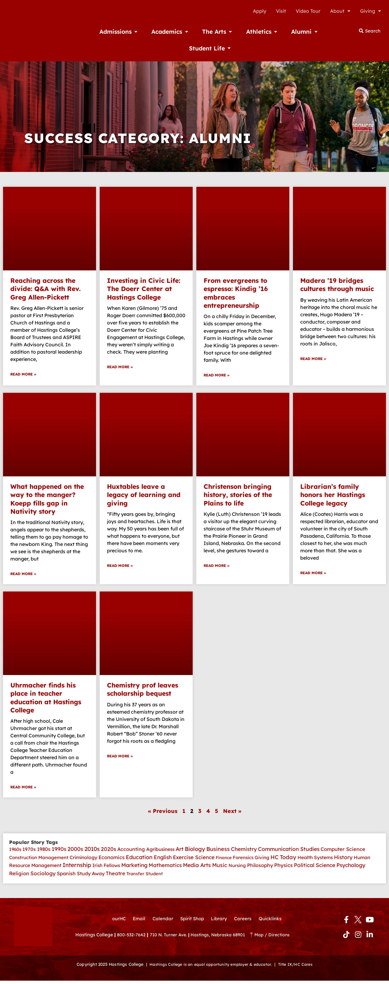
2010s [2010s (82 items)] (92, 851)
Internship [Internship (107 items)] (77, 868)
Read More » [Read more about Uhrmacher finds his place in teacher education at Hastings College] (23, 789)
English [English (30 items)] (163, 859)
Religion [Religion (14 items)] (19, 876)
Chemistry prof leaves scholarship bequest (142, 690)
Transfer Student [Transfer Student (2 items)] (144, 876)
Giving (370, 11)
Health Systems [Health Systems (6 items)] (315, 860)
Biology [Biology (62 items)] (195, 851)
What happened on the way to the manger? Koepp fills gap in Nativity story (47, 499)
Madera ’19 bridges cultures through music (337, 284)
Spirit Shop (192, 922)
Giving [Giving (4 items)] (262, 860)
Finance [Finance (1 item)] (224, 860)
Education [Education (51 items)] (139, 859)
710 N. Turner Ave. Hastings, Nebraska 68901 (203, 939)
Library (220, 922)
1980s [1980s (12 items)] (43, 851)
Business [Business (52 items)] (218, 851)
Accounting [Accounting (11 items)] (131, 851)
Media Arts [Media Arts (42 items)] (197, 868)
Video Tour (308, 11)
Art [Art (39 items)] (180, 851)
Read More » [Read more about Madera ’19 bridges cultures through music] (313, 359)
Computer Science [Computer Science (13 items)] (343, 851)
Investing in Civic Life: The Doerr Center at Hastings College (143, 288)
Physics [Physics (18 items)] (283, 868)
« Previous (162, 812)
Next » (232, 812)
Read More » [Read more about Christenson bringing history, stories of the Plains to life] (216, 566)
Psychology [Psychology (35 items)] (350, 868)
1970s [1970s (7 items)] (29, 851)
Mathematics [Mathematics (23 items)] (165, 868)
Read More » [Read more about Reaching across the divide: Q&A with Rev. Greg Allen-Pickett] (23, 374)
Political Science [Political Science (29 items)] (314, 868)
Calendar (161, 922)
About (340, 11)
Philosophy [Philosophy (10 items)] (260, 868)
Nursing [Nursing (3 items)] (237, 868)
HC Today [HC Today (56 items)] (283, 859)
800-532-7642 (131, 939)
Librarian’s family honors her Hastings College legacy (332, 495)
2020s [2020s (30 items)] (108, 851)
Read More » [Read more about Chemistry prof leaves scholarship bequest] (120, 758)
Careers (245, 922)
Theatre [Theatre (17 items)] (115, 876)
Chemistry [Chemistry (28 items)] (244, 851)
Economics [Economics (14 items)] (111, 859)
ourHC (115, 922)
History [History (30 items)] (343, 859)
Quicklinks (273, 922)
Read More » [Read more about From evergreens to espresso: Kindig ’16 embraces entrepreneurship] (216, 375)
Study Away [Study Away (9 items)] (91, 876)
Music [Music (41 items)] (219, 868)
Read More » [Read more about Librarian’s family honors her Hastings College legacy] (313, 574)
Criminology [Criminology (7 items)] (83, 860)
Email (136, 922)
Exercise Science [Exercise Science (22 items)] (194, 859)
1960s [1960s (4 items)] (15, 851)
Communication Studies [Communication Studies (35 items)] (288, 851)
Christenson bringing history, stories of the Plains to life (238, 495)
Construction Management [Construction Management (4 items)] (38, 860)
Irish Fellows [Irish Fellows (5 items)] (106, 868)
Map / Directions (280, 939)
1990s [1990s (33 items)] (59, 851)
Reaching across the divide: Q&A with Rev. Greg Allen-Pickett (45, 288)
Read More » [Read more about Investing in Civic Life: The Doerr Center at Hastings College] (120, 367)
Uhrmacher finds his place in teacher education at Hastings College (45, 698)
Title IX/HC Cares (299, 967)
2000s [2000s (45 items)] (75, 851)
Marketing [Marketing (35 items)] (134, 868)
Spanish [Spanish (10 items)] (66, 876)
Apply (259, 11)
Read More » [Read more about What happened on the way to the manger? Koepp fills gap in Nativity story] (23, 575)
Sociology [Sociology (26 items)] (43, 876)
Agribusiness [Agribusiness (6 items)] (160, 851)
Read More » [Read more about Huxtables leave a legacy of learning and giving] (120, 566)
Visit (281, 11)
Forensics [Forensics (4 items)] (243, 860)
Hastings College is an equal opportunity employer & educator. (209, 967)
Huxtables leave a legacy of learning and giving (144, 495)
